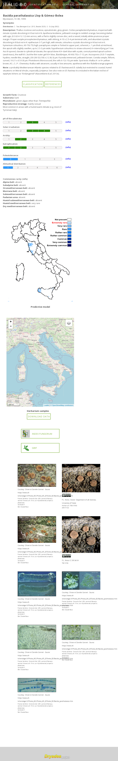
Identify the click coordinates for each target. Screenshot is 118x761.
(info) (25, 179)
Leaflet (46, 405)
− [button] (11, 326)
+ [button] (11, 322)
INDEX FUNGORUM (37, 434)
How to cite (14, 13)
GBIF (29, 448)
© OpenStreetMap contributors (61, 405)
